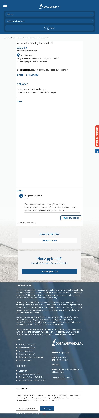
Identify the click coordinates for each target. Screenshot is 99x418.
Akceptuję (47, 408)
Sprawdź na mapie (26, 55)
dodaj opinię (71, 218)
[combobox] (49, 14)
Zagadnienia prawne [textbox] (16, 21)
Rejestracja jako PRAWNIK (30, 377)
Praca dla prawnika (27, 348)
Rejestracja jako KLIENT (29, 374)
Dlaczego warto (25, 351)
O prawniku (32, 75)
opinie (20, 75)
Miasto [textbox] (10, 14)
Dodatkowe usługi (27, 354)
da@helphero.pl (49, 271)
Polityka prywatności (27, 408)
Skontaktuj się (49, 240)
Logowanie (24, 371)
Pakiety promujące (27, 345)
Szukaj (49, 28)
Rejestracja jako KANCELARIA (32, 380)
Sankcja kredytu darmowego (31, 357)
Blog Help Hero (25, 360)
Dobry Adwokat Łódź (26, 222)
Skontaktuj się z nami (62, 378)
